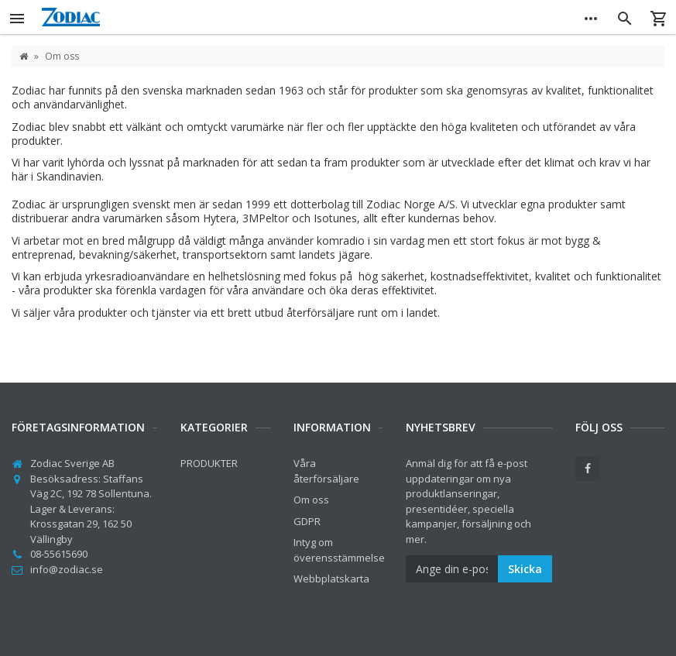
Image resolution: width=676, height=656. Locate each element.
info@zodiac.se (66, 569)
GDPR (307, 521)
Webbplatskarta (331, 579)
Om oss (311, 500)
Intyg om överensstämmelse (339, 550)
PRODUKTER (209, 463)
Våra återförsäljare (326, 471)
